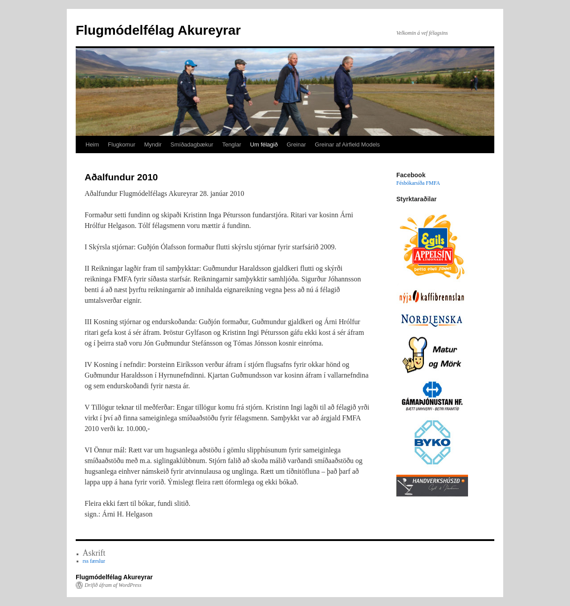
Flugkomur (121, 144)
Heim (92, 144)
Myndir (153, 144)
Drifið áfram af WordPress (113, 585)
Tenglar (231, 144)
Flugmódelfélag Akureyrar (158, 30)
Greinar (296, 144)
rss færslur (94, 561)
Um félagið (264, 144)
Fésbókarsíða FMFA (418, 183)
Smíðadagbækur (192, 144)
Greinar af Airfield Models (347, 144)
